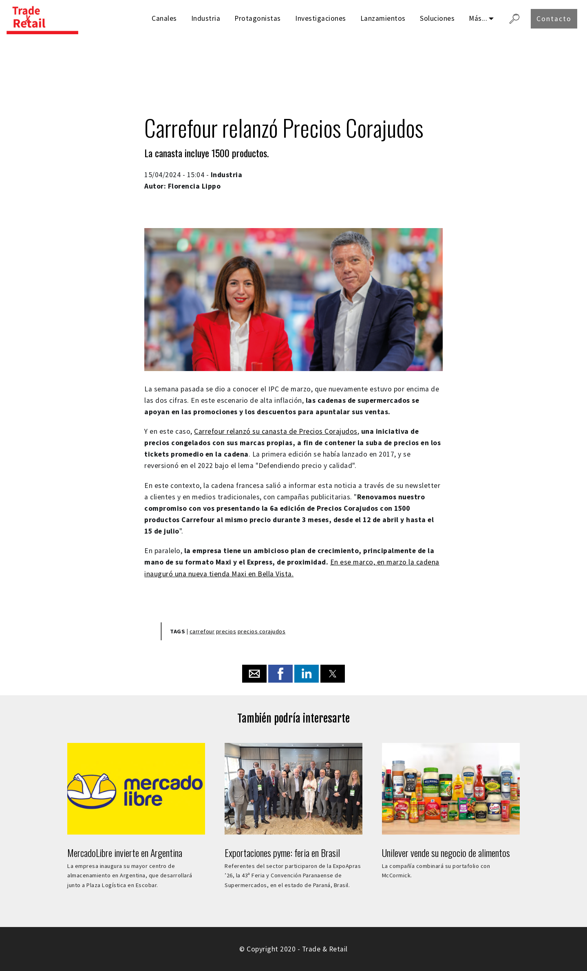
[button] (254, 674)
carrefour (202, 631)
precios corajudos (262, 631)
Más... (478, 18)
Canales (164, 18)
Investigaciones (320, 18)
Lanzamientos (383, 18)
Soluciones (437, 18)
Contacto (554, 18)
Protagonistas (257, 18)
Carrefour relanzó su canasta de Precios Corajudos (275, 431)
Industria (206, 18)
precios (226, 631)
